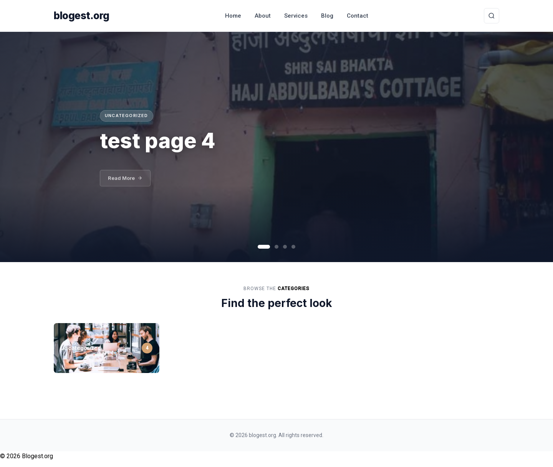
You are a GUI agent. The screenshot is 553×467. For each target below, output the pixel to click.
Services (296, 15)
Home (233, 15)
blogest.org (81, 15)
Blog (327, 15)
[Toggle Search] (491, 15)
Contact (357, 15)
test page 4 (157, 140)
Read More (125, 181)
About (263, 15)
